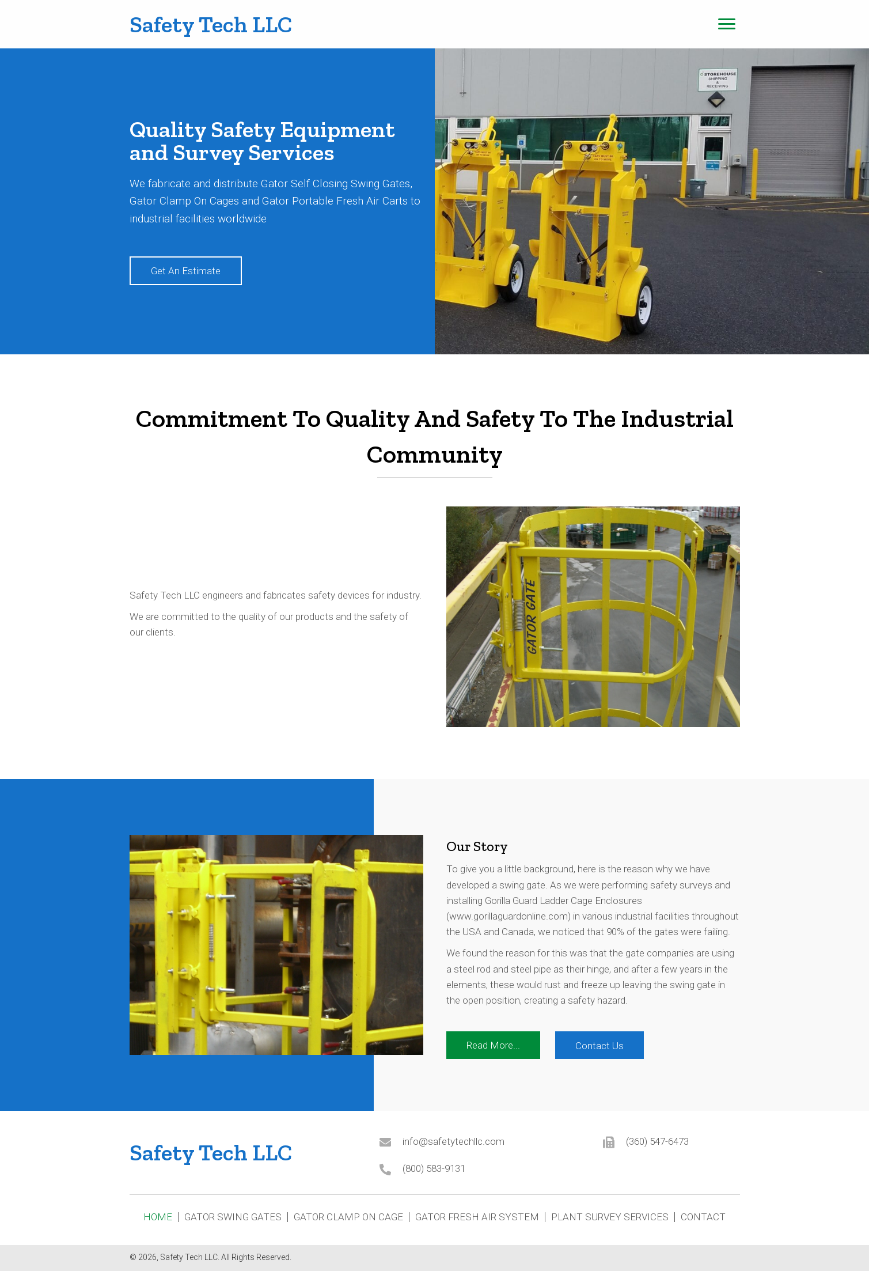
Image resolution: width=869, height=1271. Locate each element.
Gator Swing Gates (233, 1217)
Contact (703, 1217)
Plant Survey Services (610, 1217)
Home (157, 1217)
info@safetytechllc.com (453, 1141)
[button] (186, 270)
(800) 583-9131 (434, 1168)
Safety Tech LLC (211, 24)
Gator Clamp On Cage (348, 1217)
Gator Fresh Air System (477, 1217)
